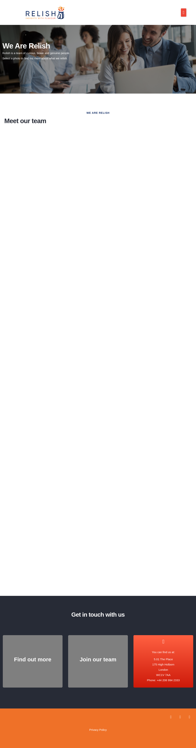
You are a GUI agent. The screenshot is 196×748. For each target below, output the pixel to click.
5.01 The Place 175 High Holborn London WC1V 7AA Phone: (160, 666)
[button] (183, 12)
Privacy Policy (98, 726)
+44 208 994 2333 (168, 677)
